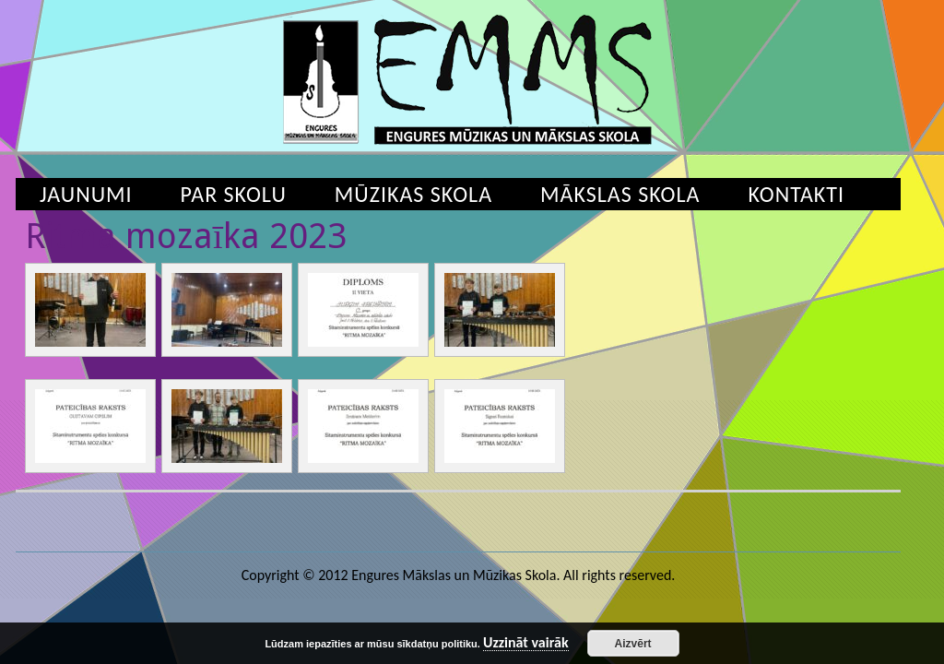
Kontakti (796, 194)
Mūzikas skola (413, 194)
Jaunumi (86, 194)
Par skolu (234, 194)
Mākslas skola (620, 194)
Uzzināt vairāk (526, 643)
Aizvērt (633, 643)
